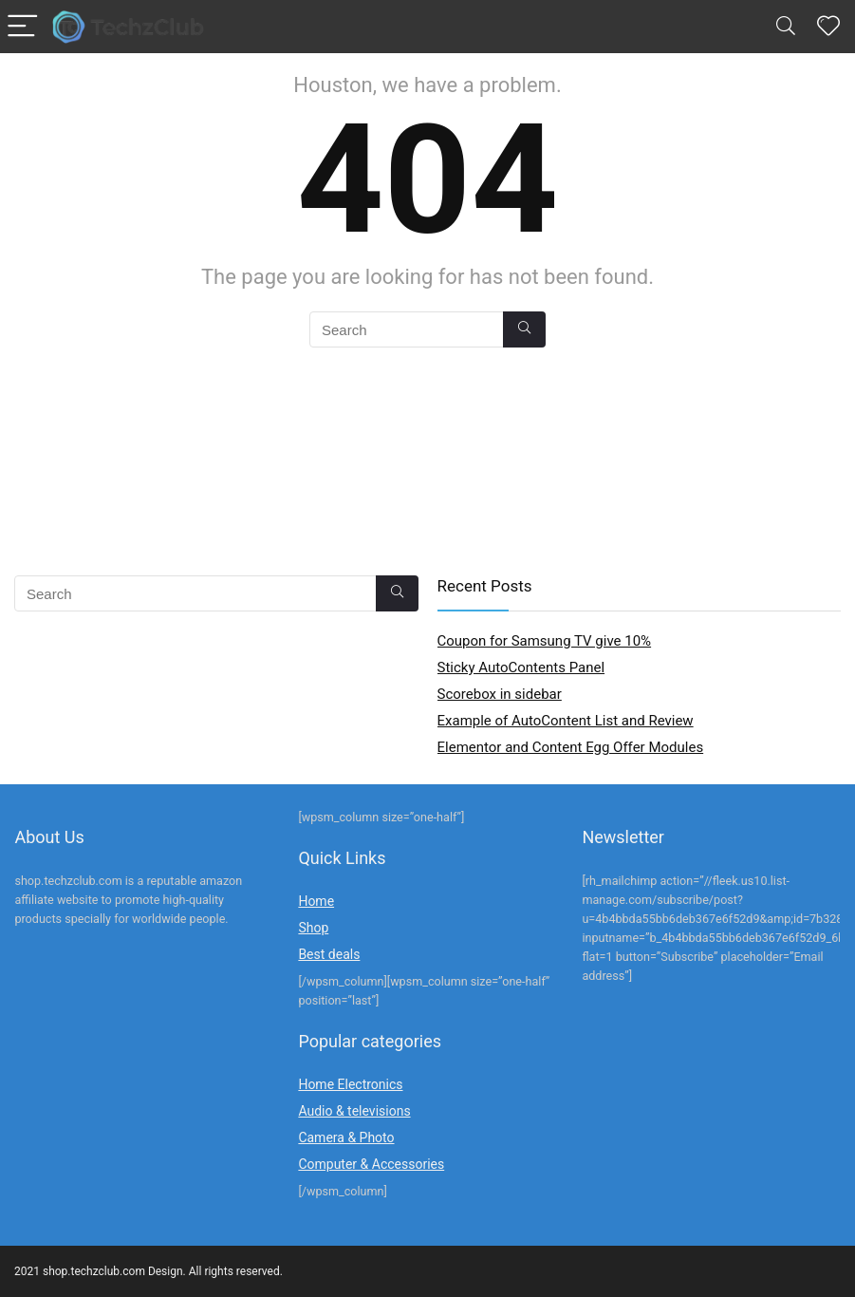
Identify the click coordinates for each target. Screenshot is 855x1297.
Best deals (329, 954)
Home (316, 901)
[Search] (786, 27)
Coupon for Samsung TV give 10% (544, 640)
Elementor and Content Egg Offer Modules (570, 747)
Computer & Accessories (371, 1164)
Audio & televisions (354, 1110)
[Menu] (23, 27)
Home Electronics (350, 1084)
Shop (313, 927)
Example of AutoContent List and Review (565, 720)
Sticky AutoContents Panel (521, 667)
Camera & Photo (346, 1137)
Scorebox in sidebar (499, 694)
